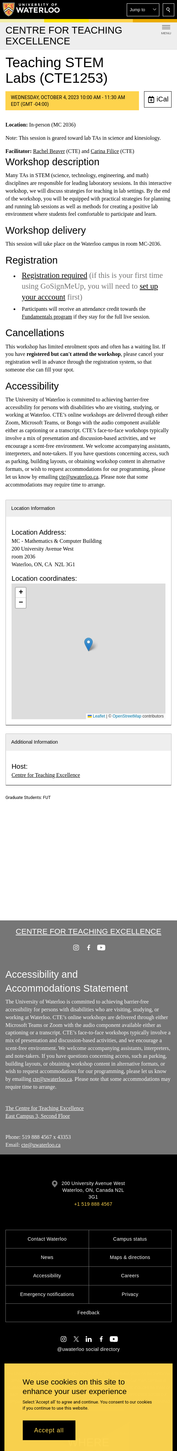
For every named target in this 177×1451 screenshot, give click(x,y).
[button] (143, 10)
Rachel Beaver (49, 151)
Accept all (49, 1430)
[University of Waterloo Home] (31, 9)
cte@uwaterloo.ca (79, 477)
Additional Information (34, 742)
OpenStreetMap (126, 716)
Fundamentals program (47, 317)
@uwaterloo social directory (88, 1349)
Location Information (33, 508)
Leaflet (96, 716)
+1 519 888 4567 (93, 1204)
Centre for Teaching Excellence (46, 775)
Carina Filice (105, 151)
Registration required (54, 275)
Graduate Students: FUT (28, 797)
